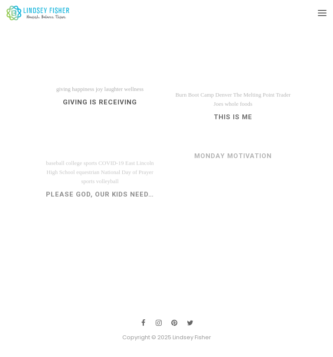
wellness (134, 92)
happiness (83, 92)
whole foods (238, 109)
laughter (113, 92)
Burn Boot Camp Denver (203, 100)
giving (63, 92)
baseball (55, 172)
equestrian (87, 181)
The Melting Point (253, 100)
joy (99, 92)
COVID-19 (111, 172)
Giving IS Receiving (100, 105)
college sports (81, 172)
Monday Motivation (233, 160)
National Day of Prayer (127, 181)
